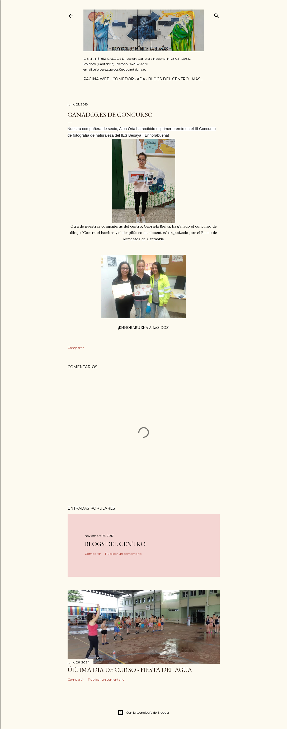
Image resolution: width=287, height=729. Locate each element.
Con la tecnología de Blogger (143, 712)
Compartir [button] (76, 348)
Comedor (123, 79)
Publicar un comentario (123, 554)
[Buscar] (216, 15)
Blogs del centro (168, 79)
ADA (141, 79)
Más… (197, 79)
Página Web (96, 79)
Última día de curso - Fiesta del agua (130, 670)
